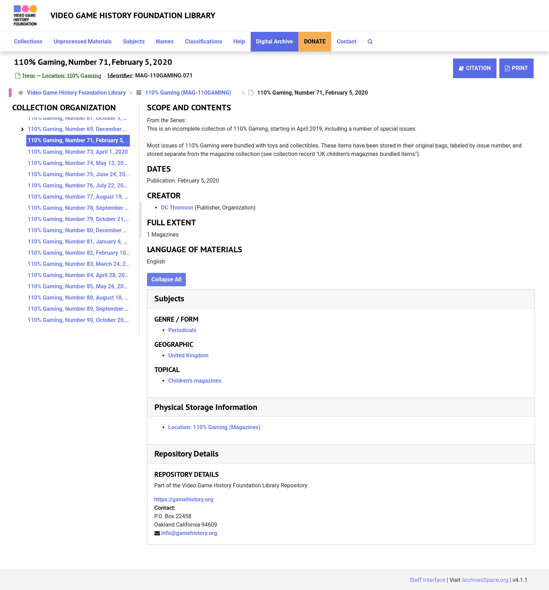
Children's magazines (195, 380)
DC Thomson (177, 207)
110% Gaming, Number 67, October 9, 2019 (82, 118)
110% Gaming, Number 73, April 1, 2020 (78, 152)
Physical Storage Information (205, 407)
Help (239, 41)
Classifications (203, 41)
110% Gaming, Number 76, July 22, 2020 (79, 185)
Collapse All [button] (167, 279)
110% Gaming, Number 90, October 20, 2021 (83, 320)
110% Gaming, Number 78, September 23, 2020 (87, 208)
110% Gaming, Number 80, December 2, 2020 (85, 230)
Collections (28, 41)
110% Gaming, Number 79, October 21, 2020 (83, 219)
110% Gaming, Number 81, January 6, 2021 (82, 241)
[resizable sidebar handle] (140, 220)
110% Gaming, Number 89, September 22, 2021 (87, 309)
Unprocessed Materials (83, 41)
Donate (315, 41)
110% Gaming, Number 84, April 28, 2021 (79, 275)
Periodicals (182, 330)
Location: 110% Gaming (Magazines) (214, 427)
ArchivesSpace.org (485, 580)
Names (165, 41)
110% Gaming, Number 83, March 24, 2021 (81, 264)
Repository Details (186, 453)
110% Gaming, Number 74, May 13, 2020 (79, 163)
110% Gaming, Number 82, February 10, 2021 (84, 252)
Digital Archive (274, 41)
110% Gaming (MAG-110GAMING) (188, 92)
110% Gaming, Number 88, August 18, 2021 (82, 297)
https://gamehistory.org (184, 499)
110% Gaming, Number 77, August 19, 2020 (82, 196)
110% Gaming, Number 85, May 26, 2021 (79, 286)
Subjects (134, 41)
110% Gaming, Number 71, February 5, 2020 (83, 140)
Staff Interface (427, 580)
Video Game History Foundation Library (132, 15)
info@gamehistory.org (189, 533)
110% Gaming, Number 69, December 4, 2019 (85, 129)
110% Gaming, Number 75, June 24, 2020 (80, 174)
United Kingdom (188, 355)
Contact (346, 41)
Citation (475, 68)
